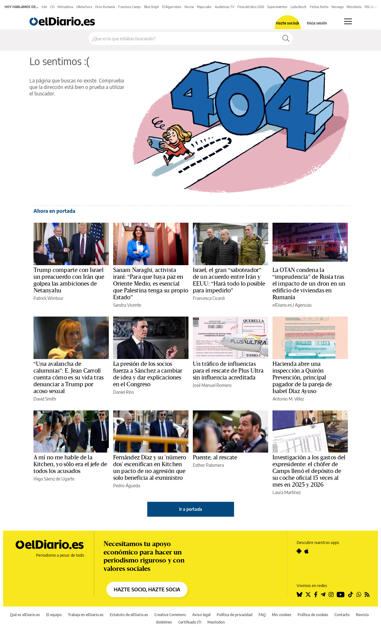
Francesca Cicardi (209, 298)
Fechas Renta (319, 7)
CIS (52, 7)
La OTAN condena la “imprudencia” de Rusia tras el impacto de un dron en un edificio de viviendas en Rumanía (309, 283)
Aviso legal (201, 614)
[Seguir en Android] (299, 551)
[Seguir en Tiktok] (350, 594)
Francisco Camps (129, 7)
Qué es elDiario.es (25, 614)
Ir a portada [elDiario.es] (190, 509)
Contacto (342, 614)
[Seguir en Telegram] (323, 594)
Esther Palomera (208, 465)
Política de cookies (313, 614)
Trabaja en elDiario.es (86, 614)
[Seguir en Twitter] (308, 594)
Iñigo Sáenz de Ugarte (53, 478)
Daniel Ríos (123, 392)
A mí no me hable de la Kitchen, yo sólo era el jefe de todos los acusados (70, 464)
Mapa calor (204, 7)
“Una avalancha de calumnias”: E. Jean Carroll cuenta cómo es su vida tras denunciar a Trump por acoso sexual (68, 377)
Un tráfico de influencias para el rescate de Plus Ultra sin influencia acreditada (228, 371)
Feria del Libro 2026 (250, 7)
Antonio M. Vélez (288, 398)
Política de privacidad (234, 614)
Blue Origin (151, 7)
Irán (44, 7)
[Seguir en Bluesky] (299, 594)
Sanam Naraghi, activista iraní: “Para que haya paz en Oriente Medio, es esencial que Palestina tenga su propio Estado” (150, 283)
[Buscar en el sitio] (183, 38)
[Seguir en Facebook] (315, 594)
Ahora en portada (54, 211)
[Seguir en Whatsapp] (359, 594)
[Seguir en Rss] (367, 594)
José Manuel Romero (212, 385)
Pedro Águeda (126, 485)
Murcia (189, 7)
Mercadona (65, 7)
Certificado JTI (189, 622)
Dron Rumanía (105, 7)
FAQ (262, 614)
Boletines (164, 622)
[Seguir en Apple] (306, 551)
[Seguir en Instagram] (331, 594)
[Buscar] (286, 38)
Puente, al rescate (215, 457)
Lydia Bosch (298, 7)
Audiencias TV (224, 7)
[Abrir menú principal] (348, 21)
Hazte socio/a (287, 23)
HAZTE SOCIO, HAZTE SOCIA (147, 589)
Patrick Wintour (48, 298)
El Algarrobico (171, 7)
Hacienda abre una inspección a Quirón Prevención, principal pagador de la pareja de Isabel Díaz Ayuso (302, 377)
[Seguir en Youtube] (341, 594)
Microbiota (354, 7)
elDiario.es (282, 305)
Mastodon (216, 622)
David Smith (44, 398)
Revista (362, 614)
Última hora (84, 7)
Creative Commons (170, 614)
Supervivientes (277, 7)
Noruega (337, 7)
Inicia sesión (317, 23)
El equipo (54, 614)
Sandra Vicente (127, 305)
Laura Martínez (286, 492)
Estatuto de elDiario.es (129, 614)
